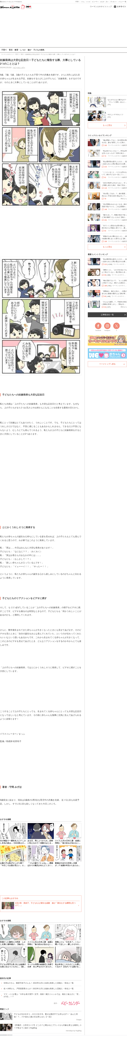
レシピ (88, 1)
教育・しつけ (20, 50)
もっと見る (107, 125)
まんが (102, 1)
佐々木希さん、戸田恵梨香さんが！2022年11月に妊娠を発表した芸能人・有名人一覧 (39, 988)
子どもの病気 (38, 50)
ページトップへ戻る (107, 364)
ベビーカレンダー (19, 67)
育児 (11, 50)
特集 (89, 93)
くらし (83, 1)
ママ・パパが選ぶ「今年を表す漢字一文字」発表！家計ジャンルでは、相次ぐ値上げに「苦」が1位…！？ (42, 995)
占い (107, 1)
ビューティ (95, 1)
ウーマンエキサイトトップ (101, 6)
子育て (77, 1)
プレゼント (113, 1)
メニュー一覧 (122, 1)
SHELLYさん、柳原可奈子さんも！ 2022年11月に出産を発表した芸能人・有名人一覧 (39, 983)
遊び (29, 50)
